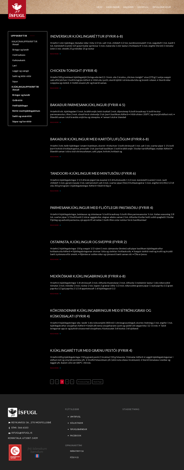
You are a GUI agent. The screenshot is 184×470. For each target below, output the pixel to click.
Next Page (98, 382)
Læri (14, 65)
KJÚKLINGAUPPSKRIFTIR (25, 86)
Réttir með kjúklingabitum (26, 110)
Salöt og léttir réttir (21, 76)
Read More (54, 54)
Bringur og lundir (20, 49)
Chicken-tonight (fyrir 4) (73, 70)
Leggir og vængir (20, 70)
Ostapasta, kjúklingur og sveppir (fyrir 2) (88, 242)
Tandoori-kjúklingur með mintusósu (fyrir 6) (93, 173)
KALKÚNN (128, 7)
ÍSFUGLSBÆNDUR (162, 7)
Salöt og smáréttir (22, 116)
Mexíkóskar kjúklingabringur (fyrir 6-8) (87, 276)
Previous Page (84, 382)
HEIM (99, 7)
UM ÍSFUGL (143, 7)
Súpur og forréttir (22, 121)
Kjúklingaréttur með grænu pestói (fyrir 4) (91, 350)
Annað (15, 44)
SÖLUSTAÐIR (76, 423)
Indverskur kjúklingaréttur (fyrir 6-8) (86, 36)
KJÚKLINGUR (112, 7)
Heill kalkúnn (18, 54)
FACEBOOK (75, 435)
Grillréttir (17, 100)
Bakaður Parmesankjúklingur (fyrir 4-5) (87, 105)
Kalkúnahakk (18, 60)
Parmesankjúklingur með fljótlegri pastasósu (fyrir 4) (101, 207)
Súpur (15, 81)
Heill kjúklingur (20, 105)
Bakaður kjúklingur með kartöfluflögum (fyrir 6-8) (99, 139)
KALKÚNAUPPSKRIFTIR (24, 41)
